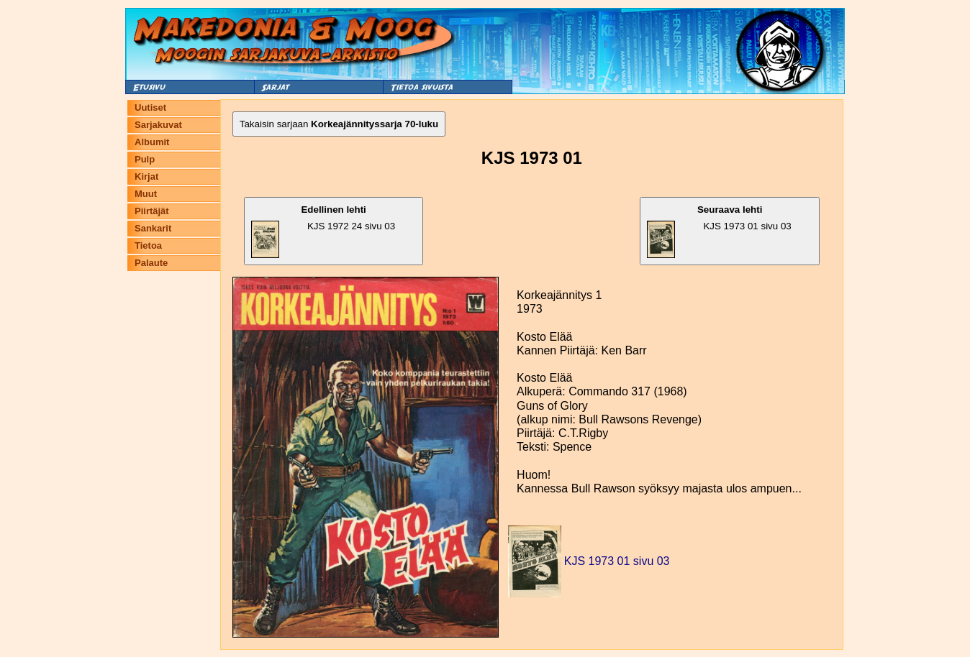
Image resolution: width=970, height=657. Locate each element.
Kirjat (146, 176)
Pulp (145, 159)
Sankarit (153, 228)
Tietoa (148, 245)
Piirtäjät (152, 211)
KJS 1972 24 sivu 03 (323, 231)
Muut (146, 193)
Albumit (152, 142)
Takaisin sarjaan (339, 124)
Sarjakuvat (158, 124)
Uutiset (150, 107)
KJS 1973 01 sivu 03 (719, 231)
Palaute (151, 262)
